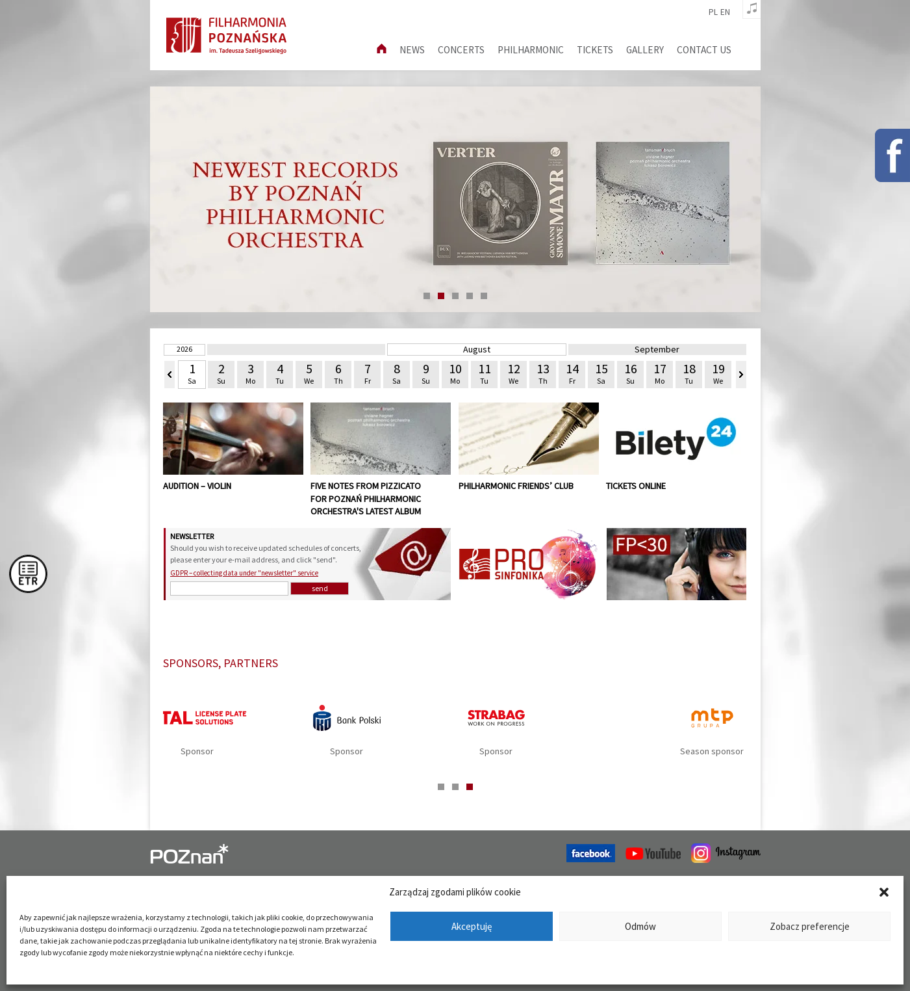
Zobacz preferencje (810, 926)
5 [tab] (484, 296)
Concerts (461, 50)
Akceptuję (471, 926)
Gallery (645, 50)
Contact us (704, 50)
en (725, 12)
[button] (884, 892)
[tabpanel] (455, 734)
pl (713, 12)
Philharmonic (531, 50)
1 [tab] (426, 296)
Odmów (640, 926)
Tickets (595, 50)
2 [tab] (441, 296)
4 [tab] (469, 296)
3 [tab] (455, 296)
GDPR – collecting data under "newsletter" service (244, 572)
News (412, 50)
